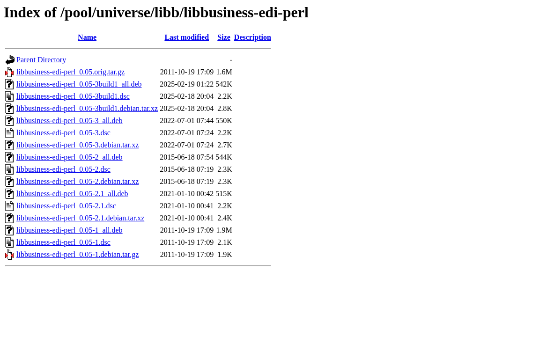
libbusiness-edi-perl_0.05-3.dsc (63, 133)
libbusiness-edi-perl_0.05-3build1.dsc (73, 96)
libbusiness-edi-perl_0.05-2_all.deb (69, 157)
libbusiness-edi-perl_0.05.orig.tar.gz (70, 72)
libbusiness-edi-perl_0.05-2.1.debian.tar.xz (80, 218)
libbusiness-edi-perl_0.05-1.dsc (63, 242)
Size (223, 37)
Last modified (186, 37)
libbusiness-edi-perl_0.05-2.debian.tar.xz (77, 181)
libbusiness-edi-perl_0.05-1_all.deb (69, 230)
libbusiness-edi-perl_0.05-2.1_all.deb (72, 194)
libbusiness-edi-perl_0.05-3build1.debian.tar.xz (87, 108)
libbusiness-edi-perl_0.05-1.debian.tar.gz (77, 254)
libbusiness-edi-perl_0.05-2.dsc (63, 169)
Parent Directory (41, 60)
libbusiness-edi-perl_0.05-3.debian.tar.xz (77, 145)
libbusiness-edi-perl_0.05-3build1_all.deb (79, 84)
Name (87, 37)
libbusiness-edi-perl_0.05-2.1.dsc (66, 206)
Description (252, 37)
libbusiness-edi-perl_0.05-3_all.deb (69, 121)
